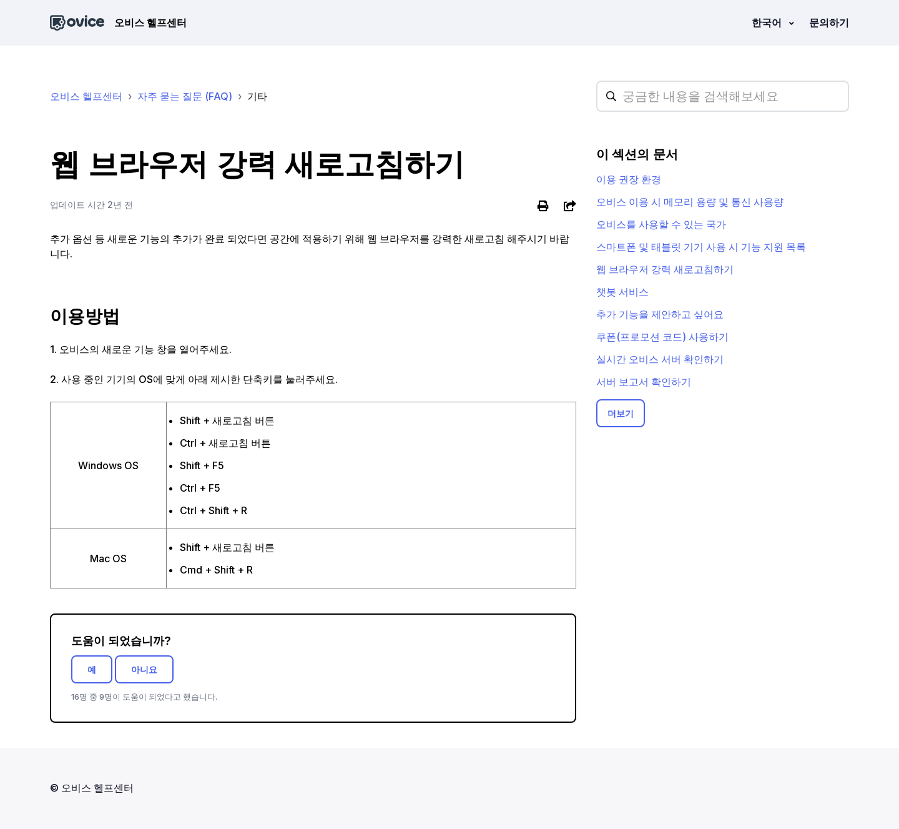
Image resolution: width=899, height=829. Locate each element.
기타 (257, 96)
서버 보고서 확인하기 (643, 381)
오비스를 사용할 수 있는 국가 (661, 224)
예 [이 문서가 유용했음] (91, 669)
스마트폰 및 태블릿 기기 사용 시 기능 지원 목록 (701, 247)
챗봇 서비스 (622, 291)
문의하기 (829, 22)
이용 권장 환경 (628, 179)
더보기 (620, 413)
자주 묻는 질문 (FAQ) (184, 96)
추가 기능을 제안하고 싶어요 (660, 314)
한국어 (768, 22)
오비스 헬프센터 (86, 96)
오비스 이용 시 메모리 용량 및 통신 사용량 (690, 202)
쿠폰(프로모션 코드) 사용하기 (662, 336)
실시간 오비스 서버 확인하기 (660, 359)
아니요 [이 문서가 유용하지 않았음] (144, 669)
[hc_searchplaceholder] (722, 96)
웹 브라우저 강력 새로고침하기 (665, 269)
